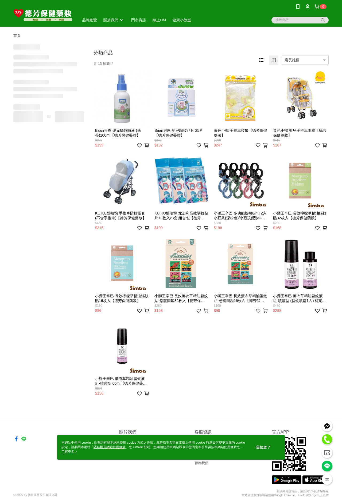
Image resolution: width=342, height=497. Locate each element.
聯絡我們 (201, 463)
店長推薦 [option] (292, 60)
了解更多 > (69, 452)
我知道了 (263, 447)
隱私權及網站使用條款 (110, 447)
